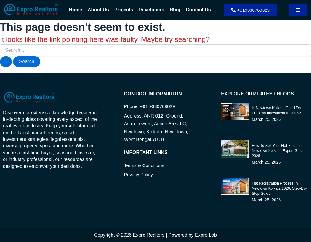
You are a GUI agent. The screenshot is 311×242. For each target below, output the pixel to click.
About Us (98, 9)
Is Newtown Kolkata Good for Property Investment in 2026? (275, 110)
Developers (151, 9)
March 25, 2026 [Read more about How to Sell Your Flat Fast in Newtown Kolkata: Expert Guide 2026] (266, 161)
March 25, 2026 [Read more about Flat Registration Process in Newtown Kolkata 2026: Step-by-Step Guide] (266, 199)
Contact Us (198, 9)
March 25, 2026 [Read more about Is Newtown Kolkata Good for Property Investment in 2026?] (266, 118)
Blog (175, 9)
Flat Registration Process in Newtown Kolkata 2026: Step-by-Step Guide (278, 187)
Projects (123, 9)
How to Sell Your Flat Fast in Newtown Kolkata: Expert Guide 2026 (277, 150)
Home (75, 9)
